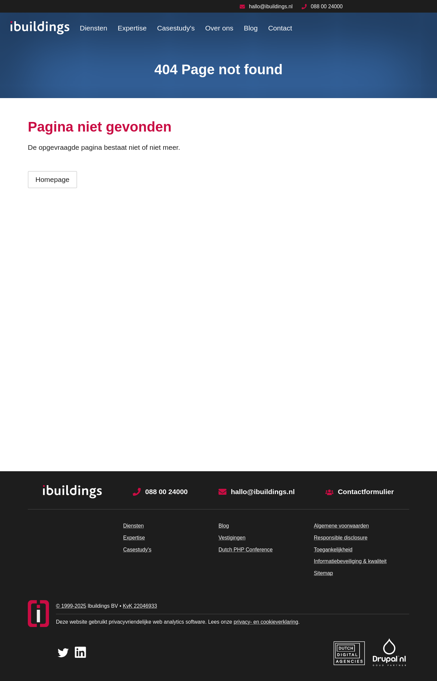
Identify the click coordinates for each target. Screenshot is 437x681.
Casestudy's (176, 28)
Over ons (219, 28)
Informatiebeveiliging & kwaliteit (350, 561)
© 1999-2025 (71, 606)
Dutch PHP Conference (245, 549)
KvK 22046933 (140, 606)
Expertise (132, 28)
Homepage (52, 179)
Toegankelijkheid (333, 549)
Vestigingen (231, 537)
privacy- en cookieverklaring (266, 622)
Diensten (93, 28)
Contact (280, 28)
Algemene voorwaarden (341, 526)
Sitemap (323, 573)
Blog (251, 28)
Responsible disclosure (340, 537)
